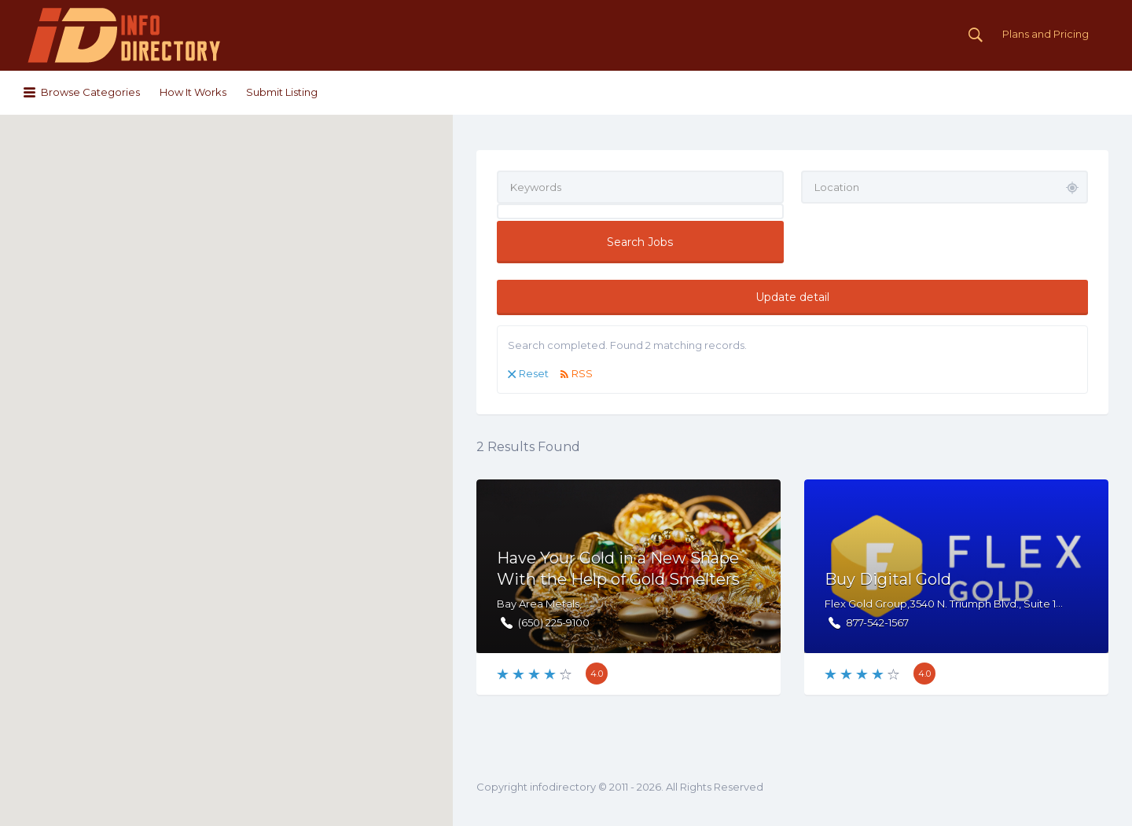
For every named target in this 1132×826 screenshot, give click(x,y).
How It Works (193, 92)
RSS (582, 373)
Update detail (792, 297)
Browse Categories (90, 92)
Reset (534, 373)
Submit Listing (282, 92)
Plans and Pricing (1045, 34)
